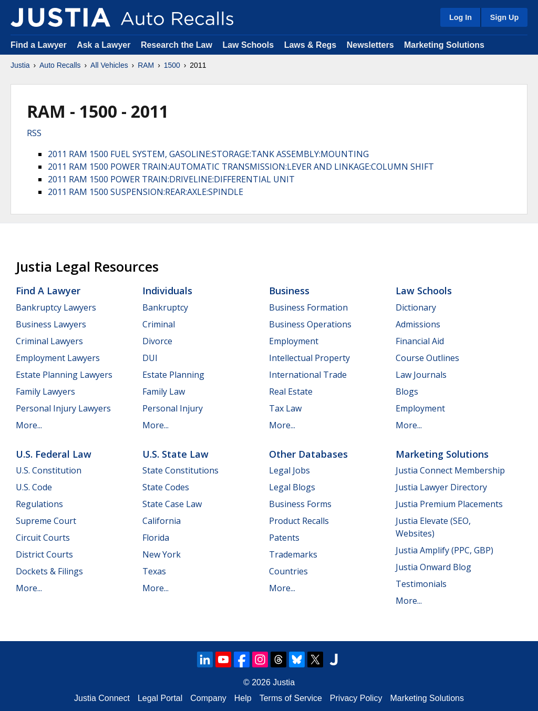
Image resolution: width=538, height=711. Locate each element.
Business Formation (308, 307)
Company (208, 698)
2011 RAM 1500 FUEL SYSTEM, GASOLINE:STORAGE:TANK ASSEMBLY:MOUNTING (208, 154)
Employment (293, 341)
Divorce (157, 341)
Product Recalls (299, 521)
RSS (34, 133)
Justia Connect (102, 698)
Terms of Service (291, 698)
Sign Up (504, 17)
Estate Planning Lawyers (64, 374)
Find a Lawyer (39, 44)
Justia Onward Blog (433, 567)
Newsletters (370, 44)
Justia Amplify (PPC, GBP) (444, 550)
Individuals (167, 290)
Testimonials (421, 584)
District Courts (44, 554)
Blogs (407, 391)
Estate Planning (173, 374)
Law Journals (421, 374)
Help (243, 698)
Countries (288, 571)
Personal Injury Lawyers (63, 408)
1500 (172, 65)
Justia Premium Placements (449, 504)
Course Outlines (427, 358)
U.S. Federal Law (53, 454)
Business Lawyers (51, 324)
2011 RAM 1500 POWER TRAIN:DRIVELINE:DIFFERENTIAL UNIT (171, 179)
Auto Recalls (60, 65)
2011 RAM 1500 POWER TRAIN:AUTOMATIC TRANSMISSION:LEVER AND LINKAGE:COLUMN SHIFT (241, 166)
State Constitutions (180, 470)
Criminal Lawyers (49, 341)
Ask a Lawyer (105, 44)
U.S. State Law (175, 454)
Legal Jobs (289, 470)
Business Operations (310, 324)
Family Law (163, 391)
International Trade (308, 374)
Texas (154, 571)
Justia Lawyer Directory (441, 487)
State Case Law (172, 504)
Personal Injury (172, 408)
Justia (20, 65)
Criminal (158, 324)
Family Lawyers (45, 391)
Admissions (418, 324)
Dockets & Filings (49, 571)
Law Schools (248, 44)
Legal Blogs (292, 487)
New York (161, 554)
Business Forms (300, 504)
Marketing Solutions (444, 44)
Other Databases (308, 454)
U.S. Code (34, 487)
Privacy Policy (356, 698)
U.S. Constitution (48, 470)
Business (289, 290)
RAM (146, 65)
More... (29, 425)
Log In (460, 17)
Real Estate (291, 391)
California (161, 521)
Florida (155, 537)
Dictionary (416, 307)
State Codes (165, 487)
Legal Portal (160, 698)
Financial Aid (420, 341)
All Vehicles (109, 65)
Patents (284, 537)
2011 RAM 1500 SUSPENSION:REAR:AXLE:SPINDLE (145, 192)
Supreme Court (46, 521)
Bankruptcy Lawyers (56, 307)
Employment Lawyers (58, 358)
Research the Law (176, 44)
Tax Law (285, 408)
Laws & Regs (310, 44)
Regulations (39, 504)
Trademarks (293, 554)
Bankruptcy (165, 307)
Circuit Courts (43, 537)
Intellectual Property (309, 358)
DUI (150, 358)
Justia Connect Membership (450, 470)
